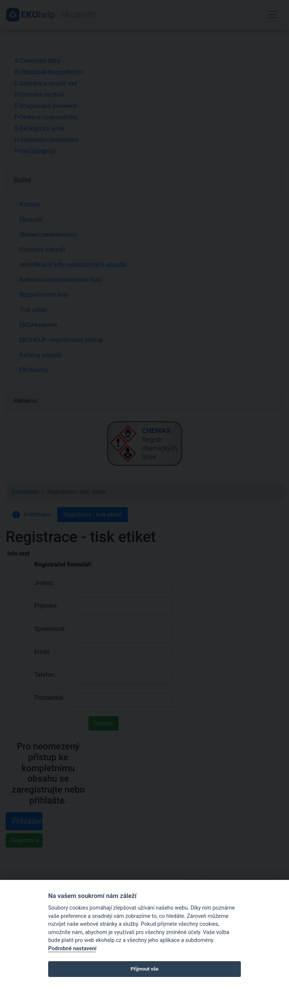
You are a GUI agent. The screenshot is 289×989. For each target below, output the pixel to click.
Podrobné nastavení (72, 948)
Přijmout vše (144, 969)
